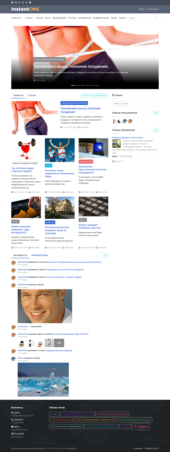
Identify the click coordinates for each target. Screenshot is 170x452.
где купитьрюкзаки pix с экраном (102, 426)
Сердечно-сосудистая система (24, 163)
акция (55, 414)
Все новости (87, 95)
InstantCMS (71, 448)
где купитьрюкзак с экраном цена (67, 426)
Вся (105, 255)
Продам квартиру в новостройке (127, 137)
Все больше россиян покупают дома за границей (57, 230)
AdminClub (84, 127)
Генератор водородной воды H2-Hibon (71, 334)
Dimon (21, 358)
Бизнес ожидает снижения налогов (89, 226)
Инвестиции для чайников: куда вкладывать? (21, 229)
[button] (18, 57)
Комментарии (39, 255)
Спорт (48, 165)
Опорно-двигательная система (49, 59)
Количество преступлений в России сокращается (92, 169)
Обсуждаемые (101, 95)
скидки (142, 426)
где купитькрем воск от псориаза (78, 414)
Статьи (32, 95)
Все (156, 113)
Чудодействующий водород (59, 350)
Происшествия (86, 162)
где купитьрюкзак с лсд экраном (112, 414)
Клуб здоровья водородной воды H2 (28, 448)
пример (126, 426)
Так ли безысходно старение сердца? (22, 170)
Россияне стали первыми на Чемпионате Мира (59, 173)
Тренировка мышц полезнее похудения (70, 66)
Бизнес (15, 222)
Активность (20, 255)
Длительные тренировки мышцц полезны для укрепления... (74, 262)
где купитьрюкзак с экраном (64, 420)
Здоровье (50, 222)
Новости (18, 95)
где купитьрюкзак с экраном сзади (135, 420)
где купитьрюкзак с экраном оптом (98, 420)
